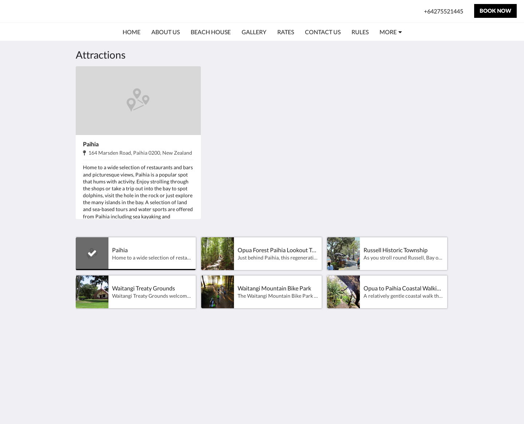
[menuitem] (131, 32)
